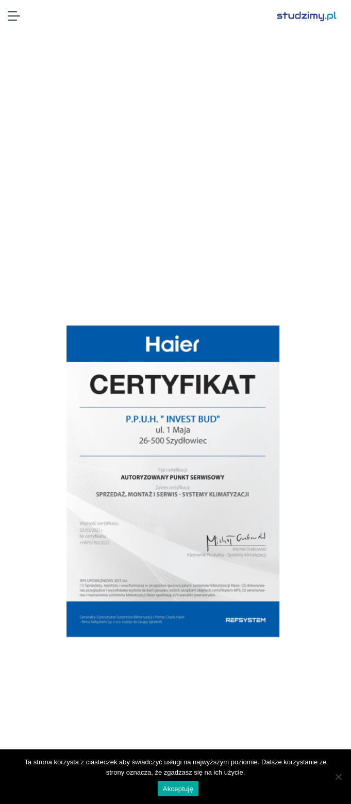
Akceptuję (178, 789)
